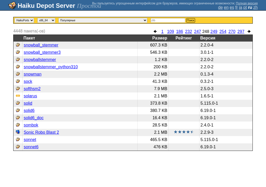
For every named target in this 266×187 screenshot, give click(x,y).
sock (28, 81)
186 (179, 31)
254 (223, 31)
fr (236, 7)
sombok (31, 125)
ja (240, 7)
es (232, 7)
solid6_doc (34, 118)
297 (240, 31)
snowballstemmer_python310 (51, 67)
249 (213, 31)
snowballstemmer (40, 59)
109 (170, 31)
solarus (30, 96)
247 (197, 31)
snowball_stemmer (41, 45)
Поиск (190, 20)
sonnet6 (31, 147)
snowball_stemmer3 (42, 52)
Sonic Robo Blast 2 (41, 132)
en (226, 7)
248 (205, 31)
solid (28, 103)
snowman (32, 74)
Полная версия (247, 3)
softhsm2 (32, 88)
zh (255, 7)
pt (245, 7)
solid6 (29, 110)
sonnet (30, 139)
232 (188, 31)
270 (231, 31)
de (220, 7)
